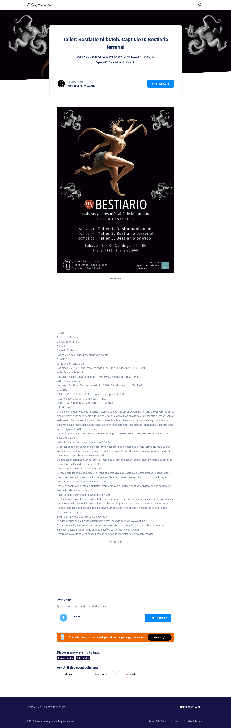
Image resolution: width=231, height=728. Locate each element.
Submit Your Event (189, 707)
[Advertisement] (115, 304)
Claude (130, 674)
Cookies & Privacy (193, 721)
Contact (175, 721)
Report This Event (157, 721)
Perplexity (101, 674)
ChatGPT (70, 674)
